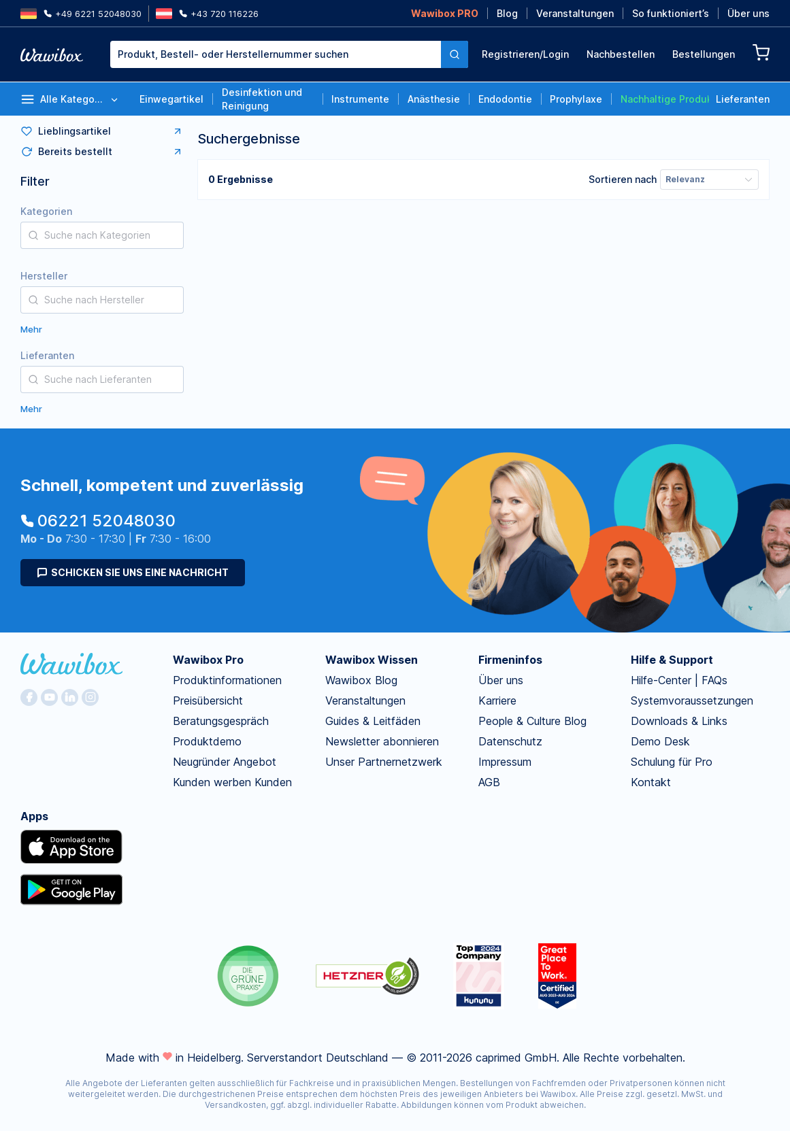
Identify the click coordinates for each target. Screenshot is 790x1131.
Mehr (31, 329)
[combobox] (289, 54)
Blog (507, 13)
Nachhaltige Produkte (665, 99)
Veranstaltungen (575, 13)
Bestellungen (703, 54)
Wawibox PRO (444, 13)
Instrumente (360, 99)
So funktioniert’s (670, 13)
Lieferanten (743, 99)
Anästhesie (434, 99)
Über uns (748, 13)
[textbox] (275, 54)
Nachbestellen (621, 54)
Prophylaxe (576, 99)
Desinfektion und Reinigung (262, 99)
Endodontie (505, 99)
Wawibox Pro (208, 659)
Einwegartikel (171, 99)
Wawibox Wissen (371, 659)
